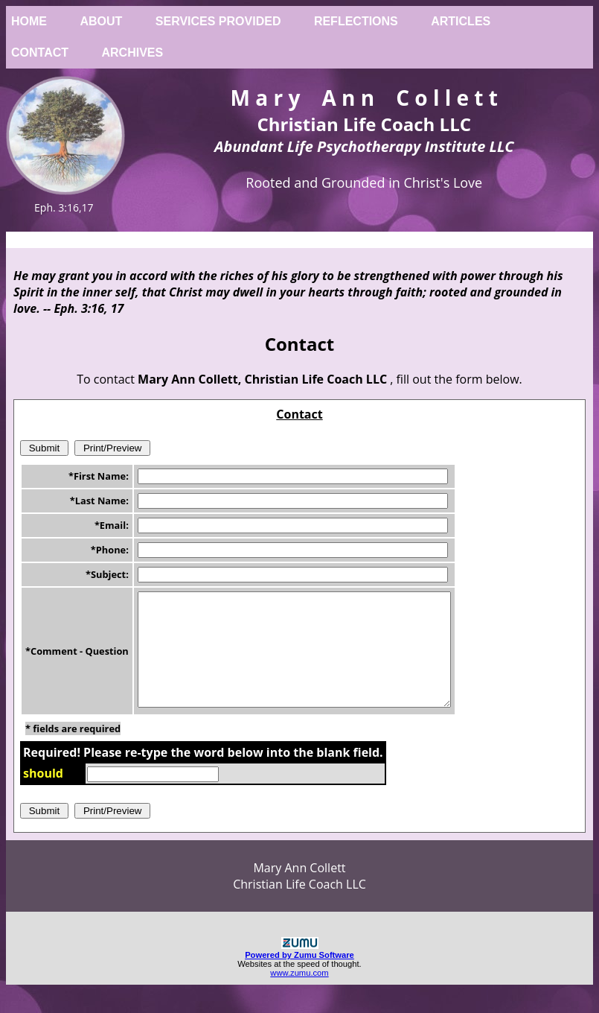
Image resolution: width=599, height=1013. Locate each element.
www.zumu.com (299, 995)
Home (29, 21)
